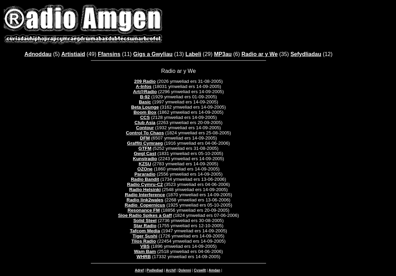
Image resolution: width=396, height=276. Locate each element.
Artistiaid (73, 54)
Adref (139, 270)
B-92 (145, 96)
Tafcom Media (145, 230)
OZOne (145, 169)
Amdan (214, 270)
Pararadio (145, 174)
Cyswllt (200, 270)
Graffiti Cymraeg (145, 143)
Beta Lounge (145, 107)
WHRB (143, 256)
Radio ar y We (259, 54)
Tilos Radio (143, 241)
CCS (145, 117)
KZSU (145, 163)
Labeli (193, 54)
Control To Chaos (145, 132)
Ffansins (109, 54)
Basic (145, 101)
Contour (145, 127)
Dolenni (185, 270)
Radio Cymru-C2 (145, 184)
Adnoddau (37, 54)
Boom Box (144, 112)
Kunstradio (145, 158)
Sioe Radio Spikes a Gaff (145, 215)
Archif (171, 270)
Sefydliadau (305, 54)
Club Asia (144, 122)
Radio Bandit (145, 179)
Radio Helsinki (145, 189)
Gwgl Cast (145, 153)
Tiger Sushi (145, 236)
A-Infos (144, 86)
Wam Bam (145, 251)
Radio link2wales (145, 199)
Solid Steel (145, 220)
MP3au (223, 54)
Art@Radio (145, 91)
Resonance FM (144, 210)
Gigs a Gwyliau (153, 54)
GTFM (145, 148)
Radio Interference (145, 194)
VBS (144, 246)
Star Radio (144, 225)
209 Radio (145, 81)
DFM (145, 138)
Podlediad (155, 270)
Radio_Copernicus (145, 205)
